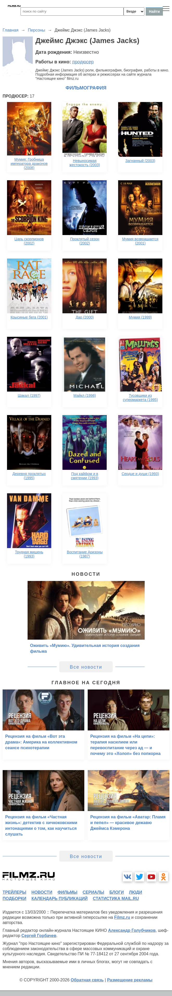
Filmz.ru (122, 917)
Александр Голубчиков (132, 930)
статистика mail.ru (116, 898)
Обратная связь (87, 980)
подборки (14, 898)
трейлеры (14, 892)
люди (135, 892)
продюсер (83, 61)
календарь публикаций (59, 898)
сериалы (93, 892)
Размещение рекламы (129, 980)
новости (41, 892)
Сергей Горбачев (38, 935)
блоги (116, 892)
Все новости (86, 667)
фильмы (67, 892)
